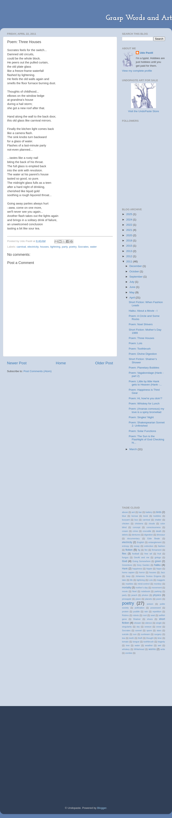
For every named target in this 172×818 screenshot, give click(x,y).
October (134, 271)
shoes (150, 619)
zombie (128, 653)
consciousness (153, 527)
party (65, 246)
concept (136, 527)
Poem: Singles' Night (141, 417)
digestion (148, 534)
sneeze (148, 626)
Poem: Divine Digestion (143, 353)
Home (61, 363)
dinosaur (161, 534)
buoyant (126, 520)
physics (157, 595)
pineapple (126, 599)
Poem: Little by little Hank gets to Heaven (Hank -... (145, 383)
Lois (151, 580)
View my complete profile (137, 70)
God (124, 561)
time (160, 638)
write (162, 649)
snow (158, 626)
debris (125, 534)
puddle (136, 611)
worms (152, 649)
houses (44, 246)
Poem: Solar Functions (142, 431)
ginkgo (158, 557)
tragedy (161, 641)
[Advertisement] (142, 181)
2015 (129, 245)
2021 (129, 229)
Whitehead (139, 649)
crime (135, 531)
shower (137, 623)
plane (138, 599)
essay (136, 546)
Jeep (128, 576)
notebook (145, 591)
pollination (139, 608)
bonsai (135, 516)
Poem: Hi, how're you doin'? (145, 398)
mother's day (142, 587)
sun (135, 634)
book (145, 516)
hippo (159, 568)
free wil (148, 553)
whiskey (126, 649)
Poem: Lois (135, 343)
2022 (129, 224)
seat (153, 615)
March (133, 449)
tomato (125, 641)
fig (139, 550)
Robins (125, 615)
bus (136, 520)
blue (124, 516)
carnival (21, 246)
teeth (131, 638)
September (136, 276)
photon (145, 595)
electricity (32, 246)
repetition (157, 611)
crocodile (147, 531)
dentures (136, 534)
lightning (55, 246)
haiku (157, 564)
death (158, 531)
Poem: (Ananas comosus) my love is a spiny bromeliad (146, 410)
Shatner (137, 619)
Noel (134, 591)
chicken (125, 523)
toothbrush (148, 641)
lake (124, 580)
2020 (129, 235)
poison (150, 604)
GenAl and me (141, 557)
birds (158, 512)
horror (142, 572)
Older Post (104, 363)
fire (146, 550)
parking (157, 591)
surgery (157, 634)
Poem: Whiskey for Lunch (144, 403)
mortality (126, 587)
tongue (136, 641)
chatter (158, 520)
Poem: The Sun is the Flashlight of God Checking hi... (146, 439)
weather (149, 645)
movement (157, 587)
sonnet (138, 630)
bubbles (157, 516)
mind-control (143, 584)
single (159, 623)
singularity (127, 626)
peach (134, 595)
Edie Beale (153, 538)
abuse (125, 512)
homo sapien (128, 572)
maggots (161, 580)
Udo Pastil (146, 52)
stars (159, 630)
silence (148, 623)
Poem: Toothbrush (140, 348)
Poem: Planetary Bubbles (144, 367)
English (140, 542)
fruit (159, 553)
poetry (73, 246)
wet (159, 645)
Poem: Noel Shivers (141, 324)
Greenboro (127, 565)
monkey (158, 584)
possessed (155, 608)
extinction (148, 546)
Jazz (163, 572)
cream (125, 531)
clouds (152, 523)
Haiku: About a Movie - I (143, 310)
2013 (129, 251)
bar (140, 512)
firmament (156, 550)
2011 (129, 261)
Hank (125, 568)
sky (138, 626)
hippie (149, 568)
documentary (133, 538)
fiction (129, 549)
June (132, 287)
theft (140, 638)
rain (146, 611)
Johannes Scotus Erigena (148, 576)
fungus (125, 557)
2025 (129, 214)
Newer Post (17, 363)
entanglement (154, 542)
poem (159, 599)
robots (136, 615)
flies (124, 553)
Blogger (101, 807)
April (132, 297)
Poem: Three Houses (141, 338)
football (135, 553)
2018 (129, 240)
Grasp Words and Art (139, 18)
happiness (137, 568)
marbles (129, 584)
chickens (139, 523)
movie (125, 591)
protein (125, 611)
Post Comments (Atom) (38, 371)
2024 (129, 219)
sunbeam (145, 634)
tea (123, 638)
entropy (125, 546)
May (132, 292)
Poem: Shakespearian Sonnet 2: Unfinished (147, 424)
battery (149, 512)
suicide (125, 634)
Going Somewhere (141, 561)
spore (149, 630)
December (136, 266)
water (93, 246)
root (145, 615)
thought (149, 638)
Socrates (83, 246)
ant (133, 512)
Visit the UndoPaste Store (143, 111)
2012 (129, 256)
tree (128, 645)
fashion (161, 546)
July (132, 281)
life (131, 580)
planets (148, 599)
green (158, 561)
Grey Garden (143, 565)
